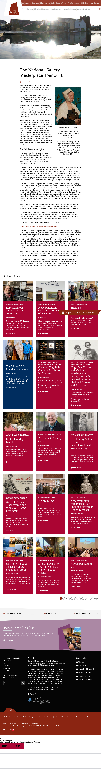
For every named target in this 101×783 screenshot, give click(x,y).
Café (53, 3)
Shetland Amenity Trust (55, 687)
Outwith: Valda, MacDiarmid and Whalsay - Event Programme (16, 506)
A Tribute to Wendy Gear (50, 439)
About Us (33, 694)
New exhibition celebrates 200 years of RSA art (50, 310)
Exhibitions (84, 3)
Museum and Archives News (39, 82)
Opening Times (61, 3)
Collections (29, 9)
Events (76, 3)
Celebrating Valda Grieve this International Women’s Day (81, 443)
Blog (91, 3)
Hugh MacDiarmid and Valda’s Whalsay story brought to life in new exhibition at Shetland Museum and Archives (82, 376)
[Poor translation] (17, 746)
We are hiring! (46, 500)
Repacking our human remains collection (15, 310)
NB (12, 730)
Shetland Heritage (28, 717)
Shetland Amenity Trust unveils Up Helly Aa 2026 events (49, 568)
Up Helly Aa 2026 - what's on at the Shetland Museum (17, 566)
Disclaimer (79, 717)
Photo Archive (45, 3)
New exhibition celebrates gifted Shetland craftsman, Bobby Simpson (82, 505)
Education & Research (41, 9)
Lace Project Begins (14, 614)
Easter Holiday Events (15, 440)
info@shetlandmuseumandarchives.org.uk (17, 678)
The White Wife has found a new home (18, 368)
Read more (11, 333)
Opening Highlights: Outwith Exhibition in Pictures (50, 370)
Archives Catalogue (32, 3)
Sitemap (89, 717)
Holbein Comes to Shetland (87, 614)
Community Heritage (69, 9)
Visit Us (81, 662)
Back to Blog (51, 614)
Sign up (10, 640)
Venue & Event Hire (83, 9)
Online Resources (55, 9)
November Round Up (81, 565)
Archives (58, 434)
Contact (96, 3)
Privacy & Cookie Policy (63, 717)
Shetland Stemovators (78, 309)
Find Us (70, 3)
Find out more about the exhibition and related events (38, 227)
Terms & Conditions (45, 717)
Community (9, 363)
